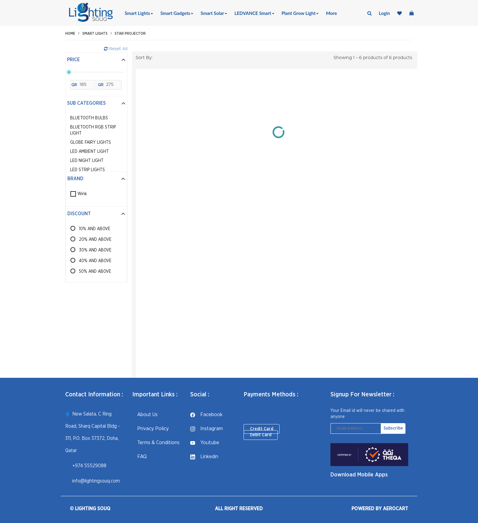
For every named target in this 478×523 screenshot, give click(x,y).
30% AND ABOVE (95, 250)
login (384, 13)
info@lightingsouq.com (96, 481)
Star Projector (130, 33)
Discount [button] (96, 213)
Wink (82, 194)
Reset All (115, 49)
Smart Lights (139, 13)
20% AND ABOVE (95, 239)
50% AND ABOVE (95, 271)
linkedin (204, 456)
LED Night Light (87, 161)
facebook (206, 414)
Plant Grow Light (300, 13)
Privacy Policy (150, 428)
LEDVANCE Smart (254, 13)
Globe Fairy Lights (90, 142)
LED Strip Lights (87, 170)
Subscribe (393, 428)
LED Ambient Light (89, 151)
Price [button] (96, 59)
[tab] (96, 60)
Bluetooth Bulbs (89, 118)
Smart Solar (214, 13)
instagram (206, 428)
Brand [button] (96, 178)
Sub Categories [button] (96, 103)
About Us (145, 414)
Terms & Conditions (156, 442)
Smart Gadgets (176, 13)
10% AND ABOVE (94, 229)
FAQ (139, 456)
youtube (204, 442)
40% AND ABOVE (95, 261)
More (331, 13)
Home (70, 33)
